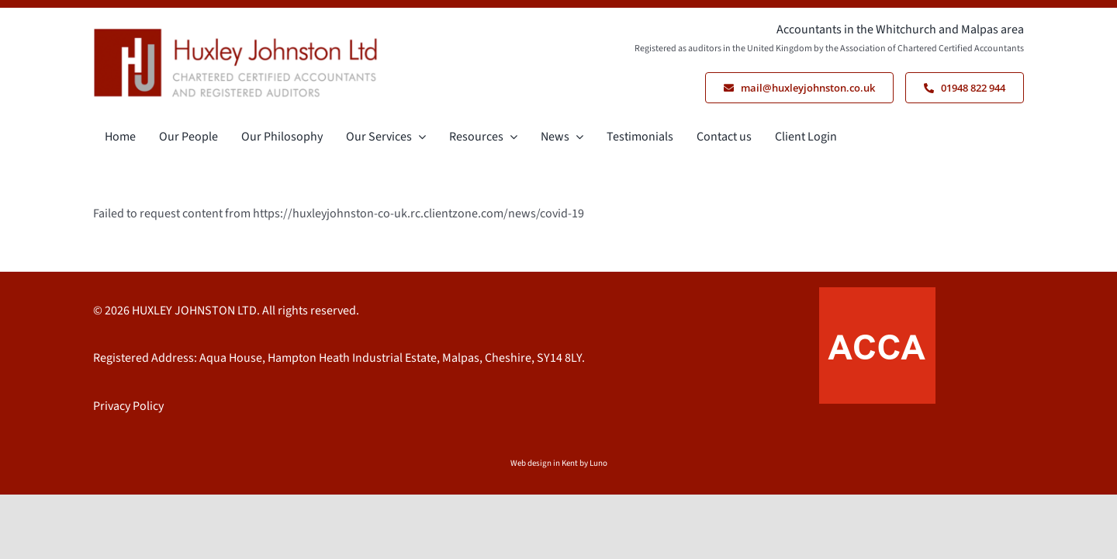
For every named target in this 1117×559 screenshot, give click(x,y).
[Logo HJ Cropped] (236, 34)
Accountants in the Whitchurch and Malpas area (900, 29)
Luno (598, 463)
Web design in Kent (544, 463)
